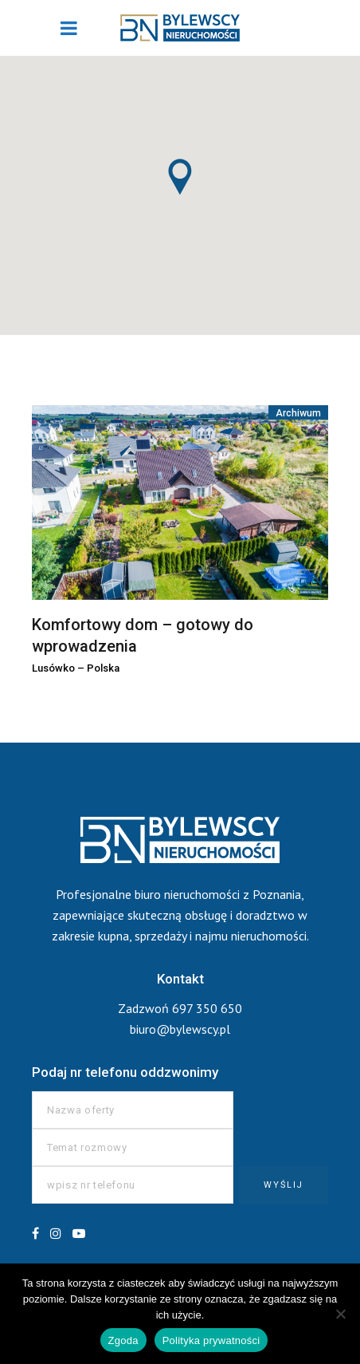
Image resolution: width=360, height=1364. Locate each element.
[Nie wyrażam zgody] (340, 1314)
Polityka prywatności (211, 1340)
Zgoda (123, 1340)
